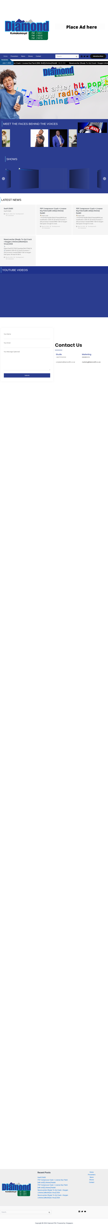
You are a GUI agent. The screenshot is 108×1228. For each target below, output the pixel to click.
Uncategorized (19, 214)
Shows (30, 56)
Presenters (14, 56)
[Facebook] (81, 56)
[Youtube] (87, 56)
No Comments (10, 215)
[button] (98, 56)
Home (5, 56)
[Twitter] (84, 56)
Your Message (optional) (12, 352)
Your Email (7, 343)
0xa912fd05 (8, 209)
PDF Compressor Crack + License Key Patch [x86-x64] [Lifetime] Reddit (46, 63)
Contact (38, 56)
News (23, 56)
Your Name (7, 334)
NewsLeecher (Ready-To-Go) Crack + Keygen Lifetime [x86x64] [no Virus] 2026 (18, 241)
